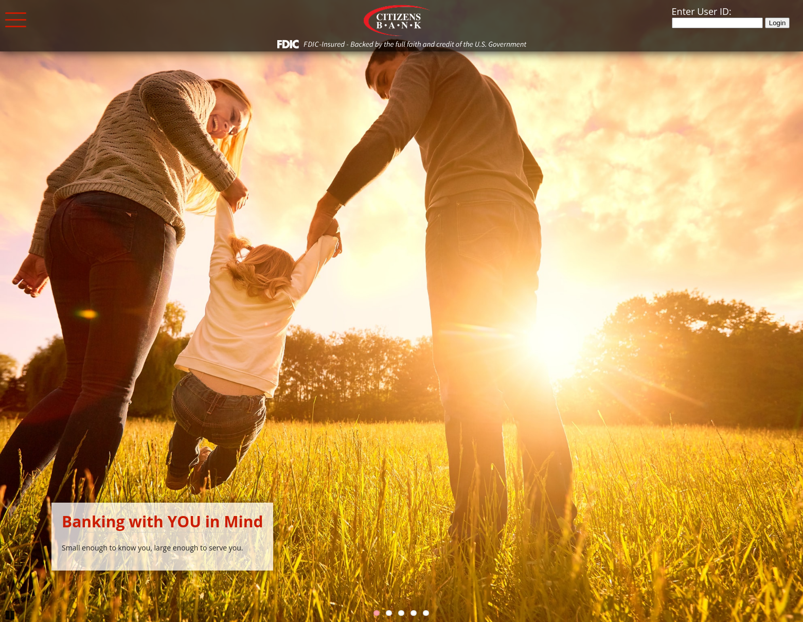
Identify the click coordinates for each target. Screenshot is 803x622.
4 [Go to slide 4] (414, 613)
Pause (10, 614)
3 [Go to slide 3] (401, 613)
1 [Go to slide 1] (376, 613)
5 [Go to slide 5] (426, 613)
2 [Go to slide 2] (389, 613)
